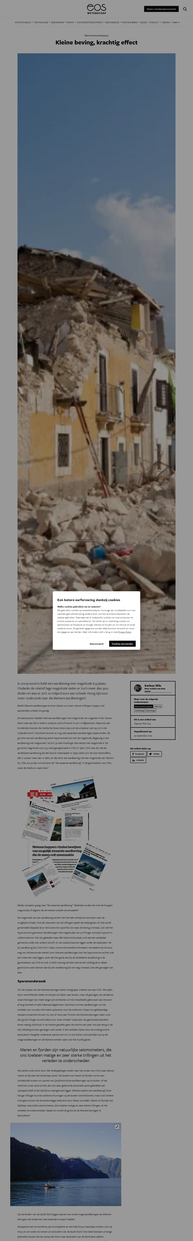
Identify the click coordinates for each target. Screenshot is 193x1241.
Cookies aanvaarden (122, 643)
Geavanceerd (96, 643)
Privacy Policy (124, 632)
